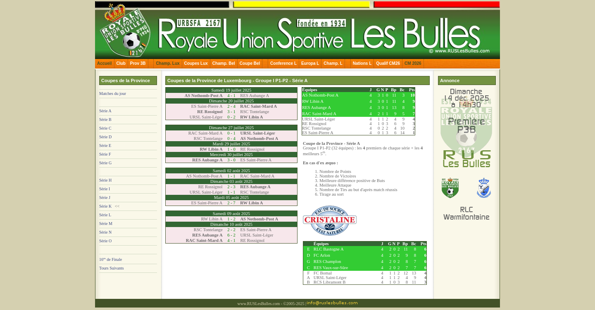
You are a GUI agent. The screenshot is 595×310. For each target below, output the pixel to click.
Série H (105, 180)
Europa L (310, 63)
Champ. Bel (223, 63)
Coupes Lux (196, 63)
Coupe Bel (250, 63)
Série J (104, 197)
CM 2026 (413, 63)
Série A (105, 111)
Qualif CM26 (388, 63)
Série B (105, 119)
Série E (105, 145)
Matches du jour (112, 93)
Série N (105, 232)
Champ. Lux (167, 63)
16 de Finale (110, 259)
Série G (105, 163)
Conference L (283, 63)
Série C (105, 128)
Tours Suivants (111, 268)
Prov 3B (138, 63)
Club (121, 63)
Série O (105, 241)
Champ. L (333, 63)
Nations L (362, 63)
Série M (105, 223)
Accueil (104, 63)
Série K (105, 206)
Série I (104, 189)
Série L (105, 215)
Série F (105, 154)
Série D (105, 137)
